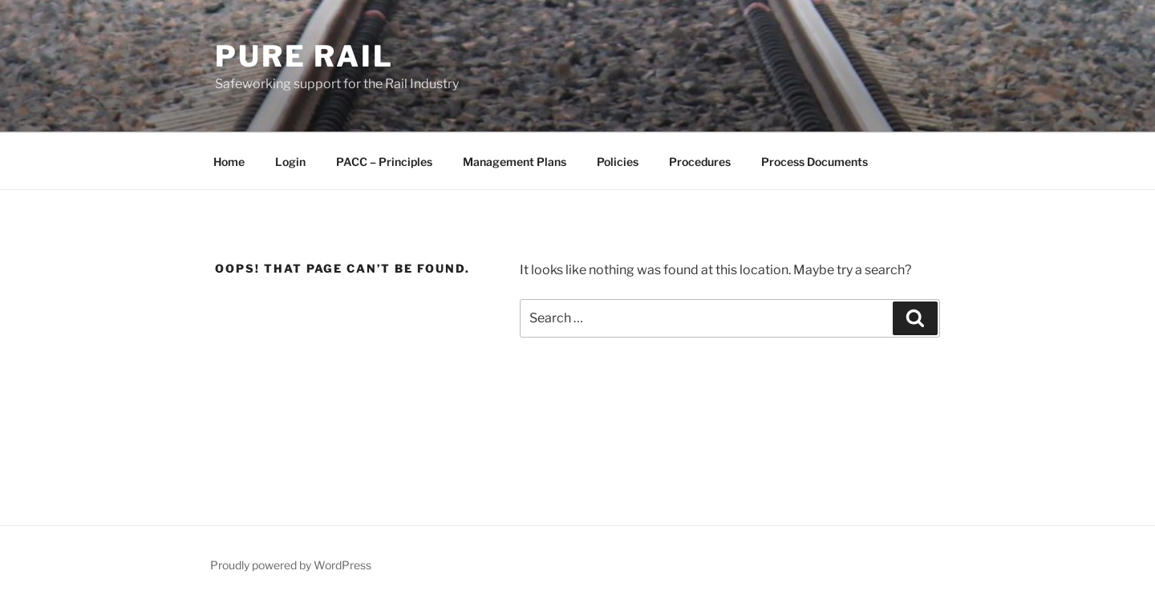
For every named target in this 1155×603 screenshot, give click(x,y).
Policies (617, 161)
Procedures (700, 161)
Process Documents (814, 161)
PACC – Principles (384, 161)
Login (290, 161)
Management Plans (514, 161)
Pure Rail (304, 56)
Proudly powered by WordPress (290, 565)
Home (229, 161)
